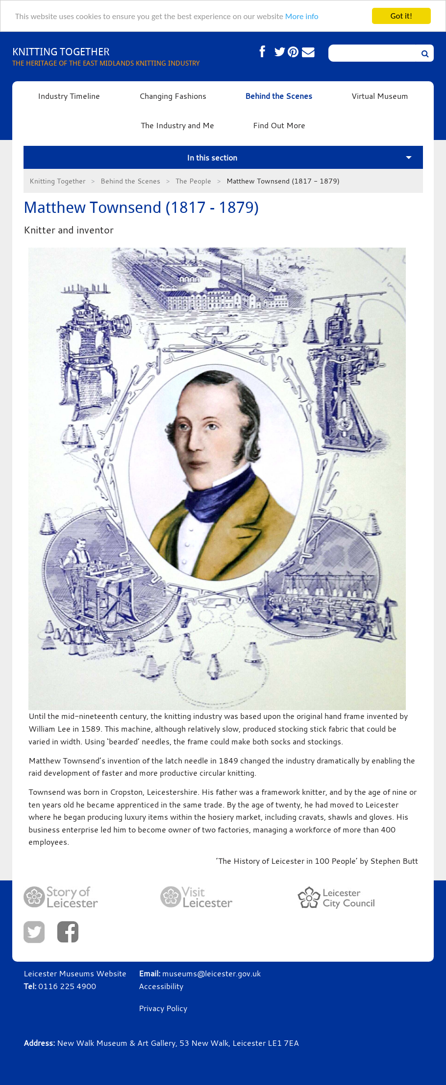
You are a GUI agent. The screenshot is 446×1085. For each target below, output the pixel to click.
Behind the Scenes (278, 96)
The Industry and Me (177, 125)
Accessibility (161, 986)
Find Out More (279, 125)
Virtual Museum (379, 96)
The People (193, 180)
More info (302, 16)
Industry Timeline (69, 96)
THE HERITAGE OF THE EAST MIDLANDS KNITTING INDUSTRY (105, 56)
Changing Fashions (172, 96)
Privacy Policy (163, 1008)
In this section (212, 157)
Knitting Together (57, 180)
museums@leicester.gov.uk (211, 973)
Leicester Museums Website (75, 973)
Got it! (401, 16)
